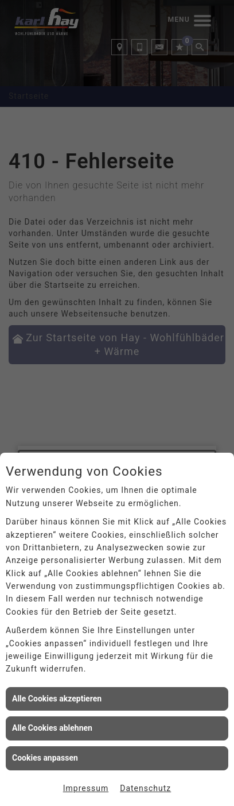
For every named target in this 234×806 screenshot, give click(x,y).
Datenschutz (145, 788)
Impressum (85, 788)
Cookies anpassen (45, 757)
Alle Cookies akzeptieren (57, 698)
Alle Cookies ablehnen (52, 727)
